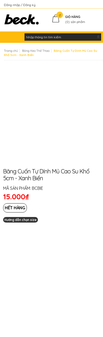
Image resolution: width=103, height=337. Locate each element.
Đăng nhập (12, 5)
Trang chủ (11, 51)
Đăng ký (29, 5)
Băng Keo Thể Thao (36, 51)
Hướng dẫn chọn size (20, 220)
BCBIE (37, 188)
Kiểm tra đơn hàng (85, 5)
